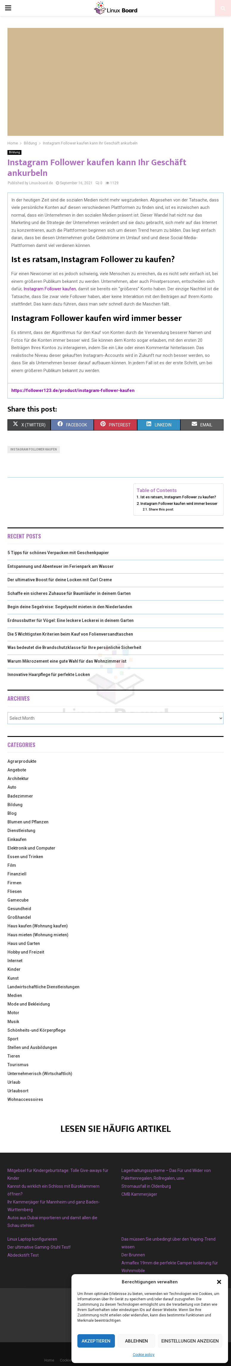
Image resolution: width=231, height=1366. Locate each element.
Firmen (14, 882)
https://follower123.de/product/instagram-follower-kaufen (73, 390)
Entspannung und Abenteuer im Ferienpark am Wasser (60, 566)
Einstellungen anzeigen (190, 1341)
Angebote (16, 770)
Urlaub (13, 1082)
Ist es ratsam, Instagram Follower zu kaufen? (178, 497)
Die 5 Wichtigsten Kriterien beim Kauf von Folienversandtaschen (70, 634)
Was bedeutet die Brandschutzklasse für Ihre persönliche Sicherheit (74, 647)
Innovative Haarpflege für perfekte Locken (48, 674)
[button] (219, 1282)
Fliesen (14, 891)
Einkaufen (16, 839)
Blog (12, 813)
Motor (13, 1012)
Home (49, 1360)
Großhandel (19, 917)
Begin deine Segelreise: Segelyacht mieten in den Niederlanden (69, 606)
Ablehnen (136, 1341)
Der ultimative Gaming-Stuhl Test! (39, 1247)
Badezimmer (20, 796)
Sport (12, 1038)
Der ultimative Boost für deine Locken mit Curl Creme (59, 579)
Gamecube (18, 900)
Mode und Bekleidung (28, 1004)
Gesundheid (19, 908)
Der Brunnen (133, 1254)
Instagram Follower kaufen (50, 289)
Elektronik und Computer (31, 848)
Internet (14, 960)
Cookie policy (143, 1355)
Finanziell (16, 874)
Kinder (14, 969)
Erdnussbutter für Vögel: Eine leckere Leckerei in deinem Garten (70, 620)
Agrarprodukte (21, 761)
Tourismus (18, 1064)
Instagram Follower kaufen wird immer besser (179, 503)
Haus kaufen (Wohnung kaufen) (37, 926)
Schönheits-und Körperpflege (36, 1030)
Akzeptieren (96, 1341)
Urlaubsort (17, 1090)
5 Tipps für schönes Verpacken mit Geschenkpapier (58, 552)
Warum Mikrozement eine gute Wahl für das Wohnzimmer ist (67, 661)
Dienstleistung (21, 830)
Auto (11, 787)
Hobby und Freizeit (25, 952)
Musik (13, 1021)
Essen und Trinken (25, 856)
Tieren (13, 1056)
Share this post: (161, 509)
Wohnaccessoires (25, 1099)
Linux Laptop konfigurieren (32, 1239)
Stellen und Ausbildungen (32, 1047)
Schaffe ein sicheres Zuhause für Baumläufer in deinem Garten (69, 593)
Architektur (18, 778)
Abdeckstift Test (23, 1255)
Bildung (14, 152)
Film (11, 865)
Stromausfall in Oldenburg (146, 1186)
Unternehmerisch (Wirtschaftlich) (39, 1073)
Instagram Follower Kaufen (33, 449)
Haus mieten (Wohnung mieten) (37, 934)
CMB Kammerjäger (139, 1194)
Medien (14, 995)
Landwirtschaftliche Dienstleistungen (43, 986)
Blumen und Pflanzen (28, 822)
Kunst (12, 978)
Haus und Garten (23, 943)
